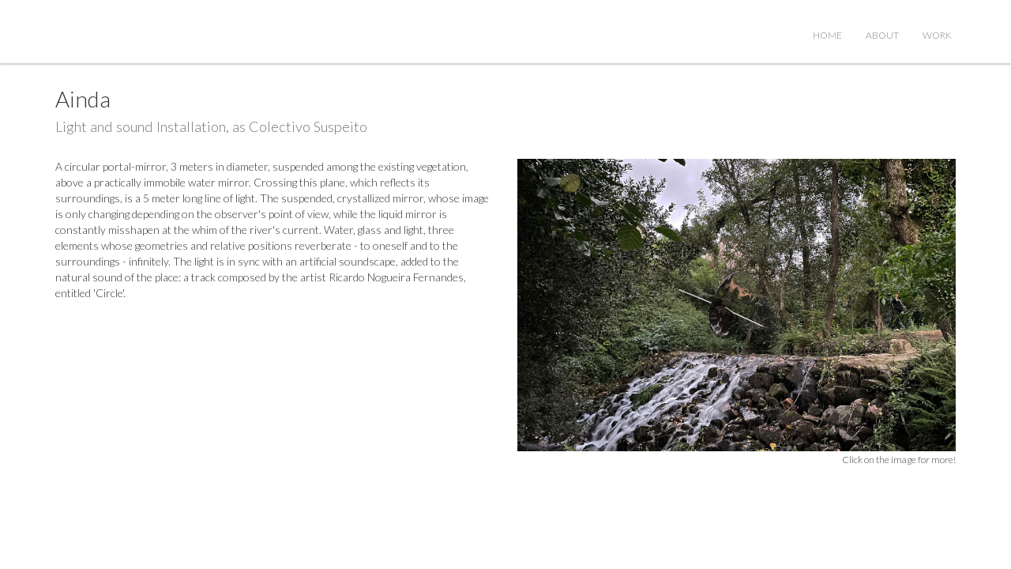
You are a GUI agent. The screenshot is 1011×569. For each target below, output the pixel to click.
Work (937, 35)
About (882, 35)
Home (827, 35)
